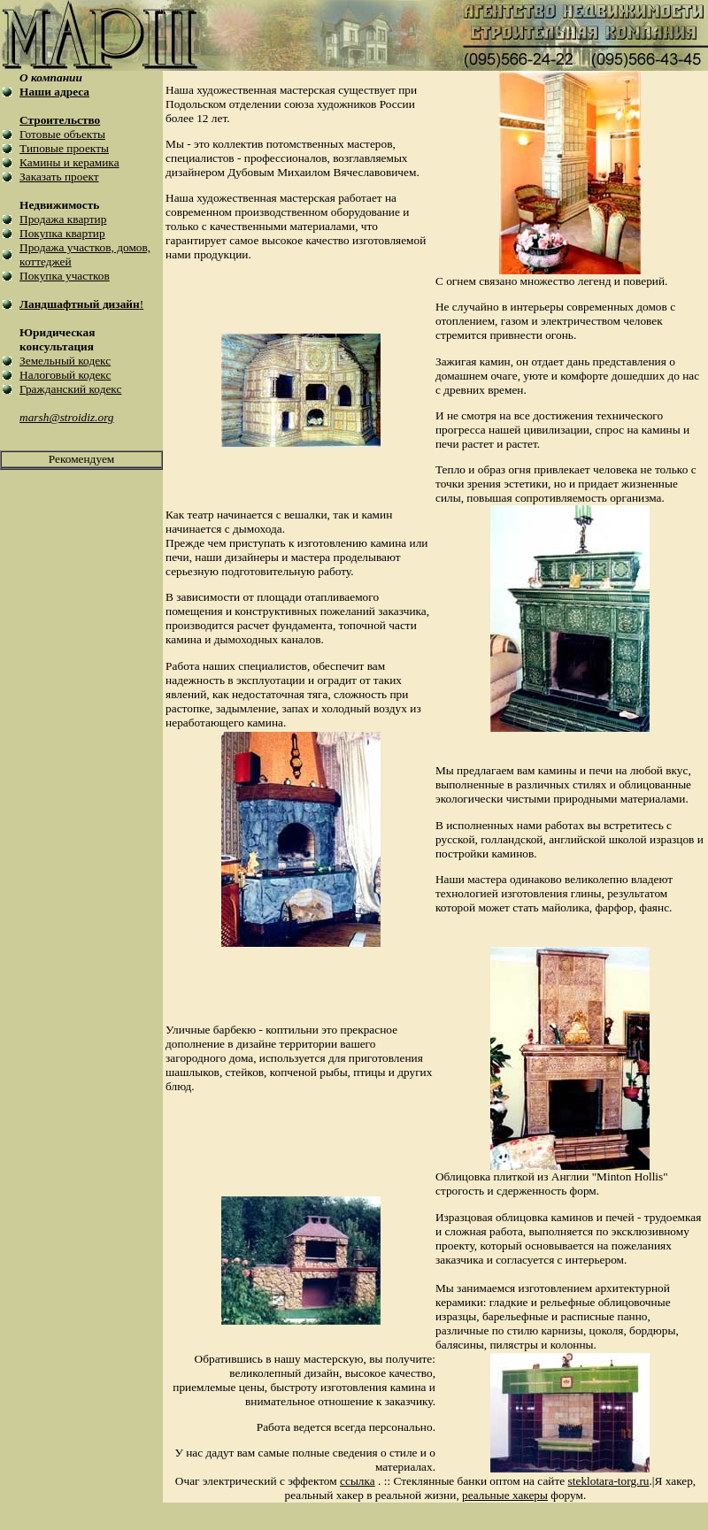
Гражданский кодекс (70, 389)
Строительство (59, 120)
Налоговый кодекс (65, 374)
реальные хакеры (505, 1495)
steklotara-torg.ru (609, 1481)
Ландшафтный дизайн (79, 304)
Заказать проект (59, 176)
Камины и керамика (69, 162)
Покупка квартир (62, 233)
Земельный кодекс (65, 360)
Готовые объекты (62, 134)
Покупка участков (64, 275)
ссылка (357, 1481)
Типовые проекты (64, 148)
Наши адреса (54, 91)
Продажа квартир (62, 219)
